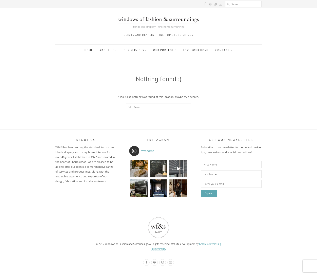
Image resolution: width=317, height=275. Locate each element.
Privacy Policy (158, 249)
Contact (222, 50)
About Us (107, 50)
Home (89, 50)
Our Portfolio (165, 50)
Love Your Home (196, 50)
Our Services (134, 50)
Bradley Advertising (210, 244)
